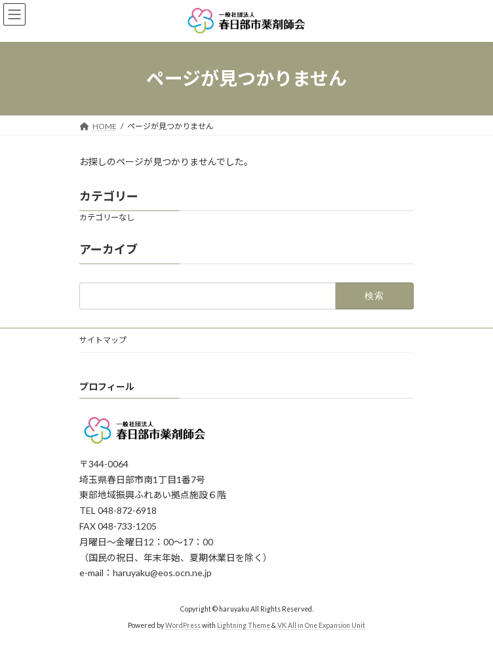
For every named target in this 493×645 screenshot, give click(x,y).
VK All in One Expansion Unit (321, 625)
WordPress (183, 625)
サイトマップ (103, 340)
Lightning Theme (243, 625)
